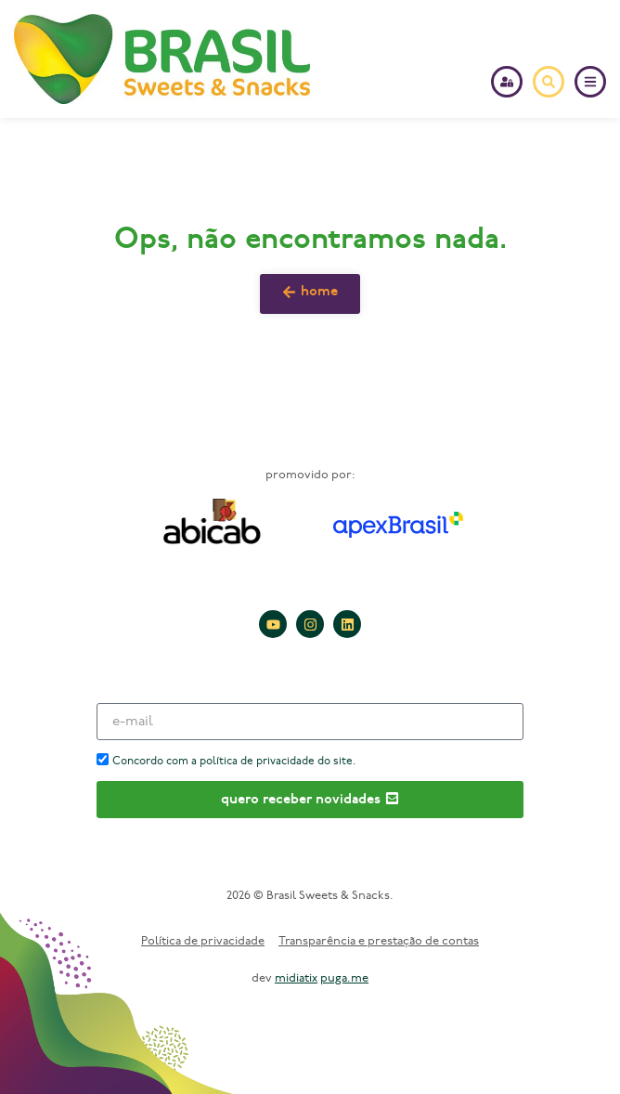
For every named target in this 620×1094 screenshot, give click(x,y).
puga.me (344, 978)
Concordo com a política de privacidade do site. (233, 761)
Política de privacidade (203, 941)
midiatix (296, 978)
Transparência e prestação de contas (378, 941)
